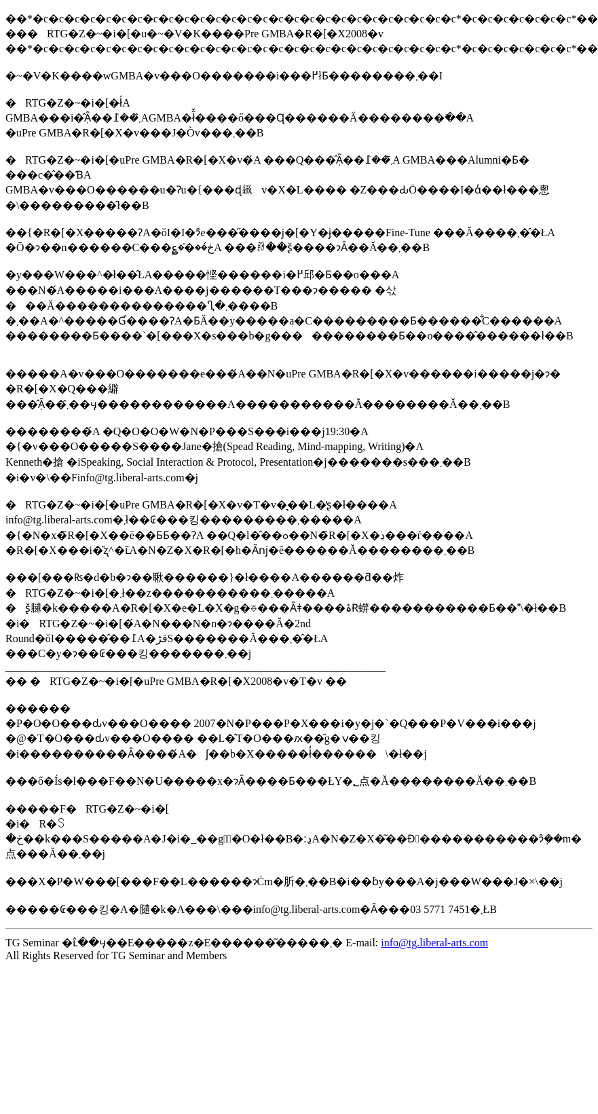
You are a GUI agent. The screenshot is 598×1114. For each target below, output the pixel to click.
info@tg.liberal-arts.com (434, 942)
